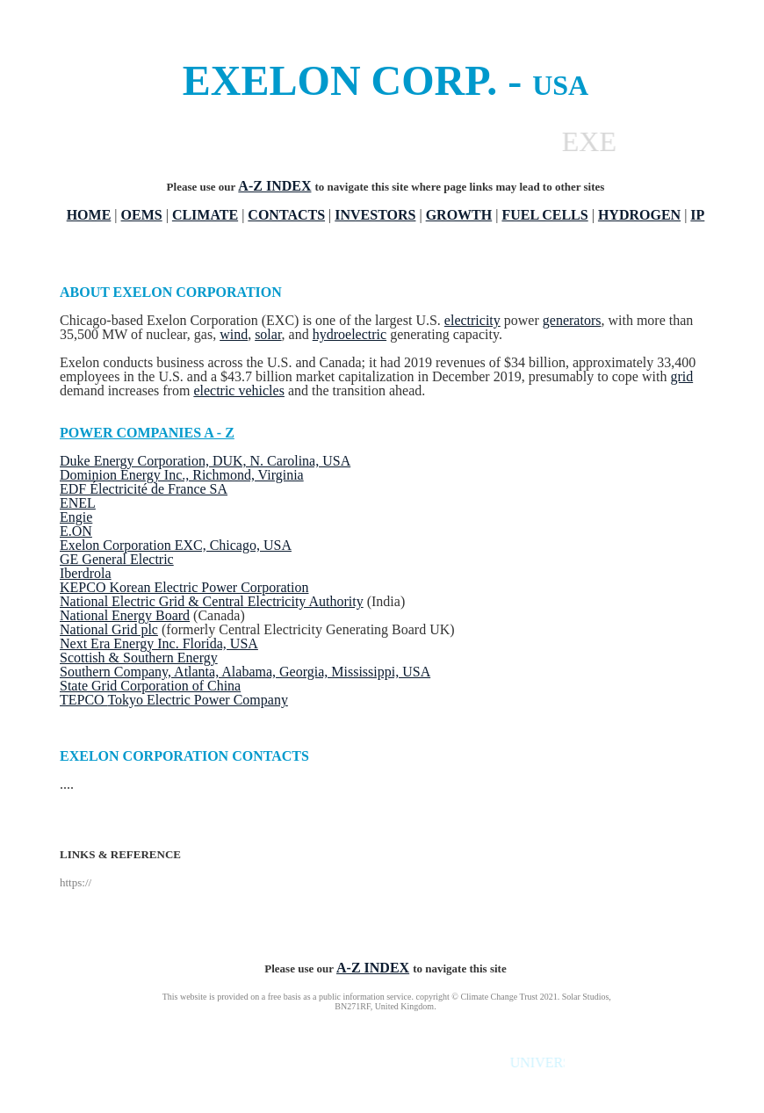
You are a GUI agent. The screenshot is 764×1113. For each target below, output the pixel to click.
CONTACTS (286, 214)
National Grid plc (109, 629)
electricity (472, 320)
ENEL (78, 502)
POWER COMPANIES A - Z (147, 432)
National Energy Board (125, 615)
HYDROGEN (639, 214)
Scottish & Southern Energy (139, 657)
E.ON (76, 531)
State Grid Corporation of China (150, 685)
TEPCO (83, 699)
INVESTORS (375, 214)
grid (681, 376)
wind (234, 334)
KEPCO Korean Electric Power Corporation (184, 587)
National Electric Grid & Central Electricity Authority (212, 601)
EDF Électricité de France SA (143, 488)
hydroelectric (349, 334)
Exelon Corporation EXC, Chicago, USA (176, 545)
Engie (76, 517)
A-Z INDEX (274, 185)
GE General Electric (117, 559)
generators (572, 320)
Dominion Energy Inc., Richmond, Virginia (182, 474)
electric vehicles (239, 390)
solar (268, 334)
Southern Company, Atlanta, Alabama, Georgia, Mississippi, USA (245, 671)
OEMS (141, 214)
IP (697, 214)
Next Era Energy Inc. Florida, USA (159, 643)
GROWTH (459, 214)
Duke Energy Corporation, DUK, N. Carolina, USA (205, 460)
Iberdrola (86, 573)
